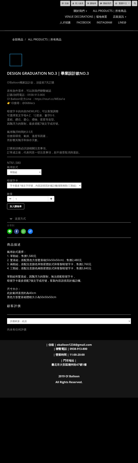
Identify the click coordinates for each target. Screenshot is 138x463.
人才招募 (65, 22)
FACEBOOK (84, 22)
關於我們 (80, 11)
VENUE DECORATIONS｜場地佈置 (86, 17)
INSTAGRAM (104, 22)
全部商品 (17, 39)
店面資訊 (119, 17)
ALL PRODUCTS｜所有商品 (109, 11)
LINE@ (122, 22)
